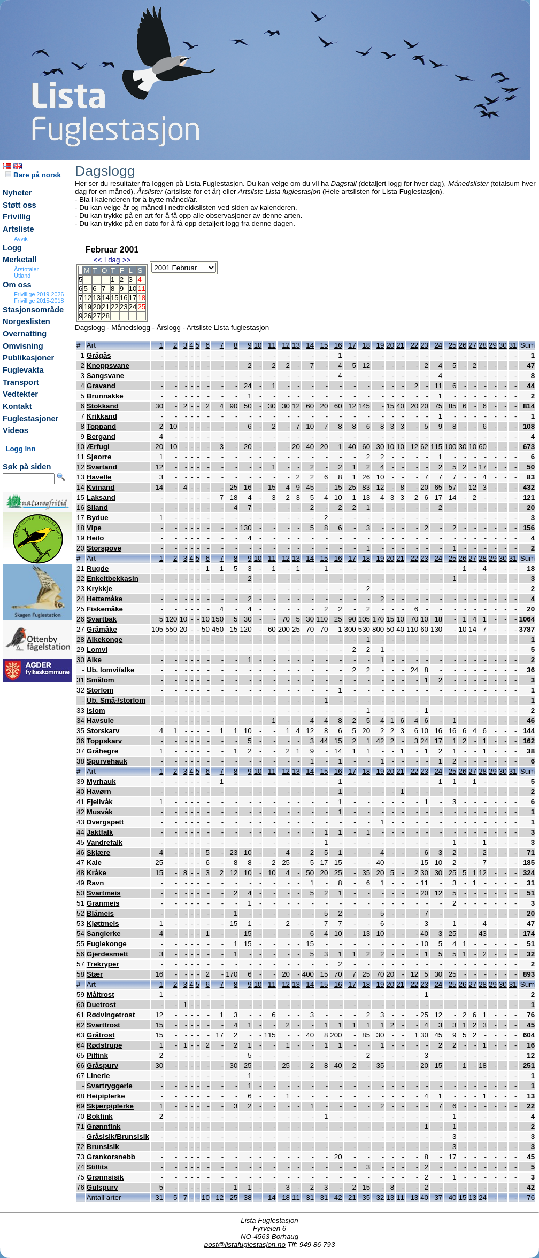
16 (124, 298)
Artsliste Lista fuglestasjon (228, 328)
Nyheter (17, 192)
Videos (15, 430)
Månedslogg (130, 328)
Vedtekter (20, 394)
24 (133, 307)
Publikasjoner (28, 357)
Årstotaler (26, 269)
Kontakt (17, 406)
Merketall (20, 259)
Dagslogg (90, 328)
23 (124, 307)
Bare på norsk (33, 175)
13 (97, 298)
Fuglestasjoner (30, 418)
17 (133, 298)
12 (87, 298)
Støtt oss (19, 205)
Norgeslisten (26, 321)
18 (366, 345)
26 (87, 316)
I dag (112, 260)
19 (87, 307)
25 (453, 345)
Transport (21, 382)
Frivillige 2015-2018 (39, 300)
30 (503, 345)
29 (493, 345)
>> (126, 260)
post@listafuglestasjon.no (245, 1244)
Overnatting (25, 333)
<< (98, 260)
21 (106, 307)
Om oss (17, 284)
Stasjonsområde (33, 309)
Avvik (20, 238)
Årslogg (169, 328)
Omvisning (23, 346)
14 (106, 298)
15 (115, 298)
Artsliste (18, 229)
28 (106, 316)
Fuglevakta (23, 370)
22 (115, 307)
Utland (22, 275)
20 (97, 307)
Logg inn (20, 449)
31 (513, 345)
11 (272, 345)
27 (97, 316)
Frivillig (16, 217)
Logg (12, 247)
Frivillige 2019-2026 (39, 294)
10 (133, 289)
